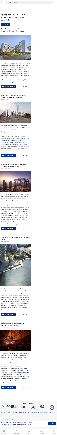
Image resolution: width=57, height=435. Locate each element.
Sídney (26, 291)
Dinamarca (18, 130)
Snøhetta (3, 289)
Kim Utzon (4, 128)
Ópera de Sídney (15, 82)
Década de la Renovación (22, 372)
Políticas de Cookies (25, 425)
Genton (20, 73)
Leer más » (25, 86)
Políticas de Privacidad (11, 425)
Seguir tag (6, 24)
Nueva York (4, 196)
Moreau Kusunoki (23, 71)
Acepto (52, 424)
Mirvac (2, 303)
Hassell (9, 289)
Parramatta (11, 63)
